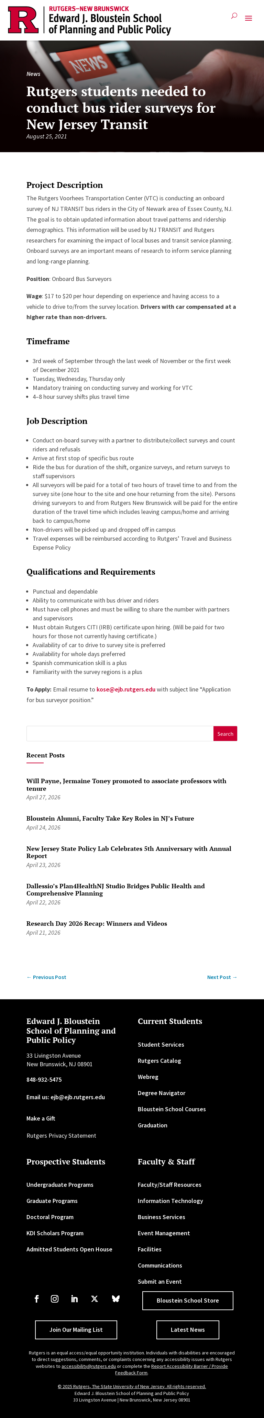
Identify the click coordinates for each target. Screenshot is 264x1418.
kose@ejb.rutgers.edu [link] (127, 689)
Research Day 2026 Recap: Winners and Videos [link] (96, 923)
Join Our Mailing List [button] (76, 1329)
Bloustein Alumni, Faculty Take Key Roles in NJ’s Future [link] (110, 818)
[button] (248, 21)
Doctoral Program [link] (50, 1217)
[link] (89, 21)
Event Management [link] (164, 1233)
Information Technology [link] (170, 1201)
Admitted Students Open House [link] (69, 1249)
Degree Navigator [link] (161, 1093)
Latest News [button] (188, 1329)
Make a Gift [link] (40, 1118)
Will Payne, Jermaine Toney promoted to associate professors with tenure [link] (126, 784)
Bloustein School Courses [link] (172, 1109)
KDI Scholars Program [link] (55, 1233)
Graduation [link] (152, 1125)
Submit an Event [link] (160, 1281)
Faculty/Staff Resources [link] (169, 1185)
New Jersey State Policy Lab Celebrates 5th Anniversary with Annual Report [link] (128, 852)
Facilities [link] (150, 1249)
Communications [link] (160, 1265)
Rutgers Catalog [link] (159, 1061)
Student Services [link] (161, 1044)
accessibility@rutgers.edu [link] (89, 1366)
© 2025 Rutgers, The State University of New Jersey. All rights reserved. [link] (132, 1386)
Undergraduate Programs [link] (60, 1185)
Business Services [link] (161, 1217)
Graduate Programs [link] (52, 1201)
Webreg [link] (148, 1077)
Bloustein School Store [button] (188, 1300)
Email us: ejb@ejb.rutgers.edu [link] (65, 1097)
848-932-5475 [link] (44, 1079)
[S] (120, 733)
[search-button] (234, 18)
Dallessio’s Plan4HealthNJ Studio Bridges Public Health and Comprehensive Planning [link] (115, 890)
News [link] (33, 74)
